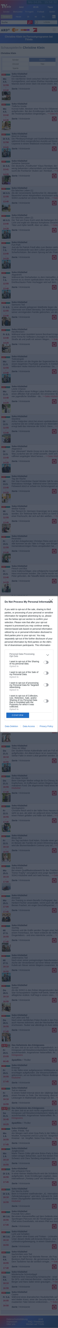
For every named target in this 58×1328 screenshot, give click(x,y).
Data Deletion (11, 726)
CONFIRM (18, 715)
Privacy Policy (46, 726)
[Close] (52, 602)
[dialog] (29, 664)
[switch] (46, 662)
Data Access (29, 726)
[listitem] (29, 655)
